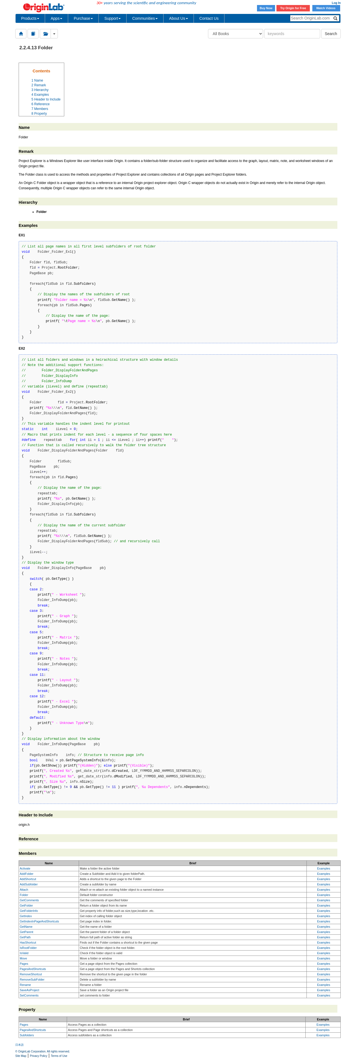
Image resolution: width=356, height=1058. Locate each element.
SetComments (29, 995)
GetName (26, 926)
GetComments (29, 900)
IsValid (24, 953)
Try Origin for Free (293, 8)
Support (112, 18)
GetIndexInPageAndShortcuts (39, 921)
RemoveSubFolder (32, 979)
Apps (56, 18)
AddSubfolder (29, 884)
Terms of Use (59, 1055)
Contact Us (209, 18)
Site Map (20, 1055)
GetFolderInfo (29, 910)
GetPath (25, 937)
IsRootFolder (28, 947)
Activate (25, 868)
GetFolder (26, 905)
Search (331, 33)
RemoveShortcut (31, 974)
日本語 (19, 1044)
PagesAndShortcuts (33, 969)
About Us (178, 18)
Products (30, 18)
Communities (145, 18)
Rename (25, 984)
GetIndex (26, 916)
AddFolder (26, 873)
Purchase (83, 18)
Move (23, 958)
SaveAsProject (29, 990)
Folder (24, 895)
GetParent (26, 932)
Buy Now (266, 8)
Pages (24, 963)
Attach (24, 889)
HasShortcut (28, 942)
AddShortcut (28, 879)
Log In (336, 2)
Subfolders (27, 1035)
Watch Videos (326, 8)
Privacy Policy (38, 1055)
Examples (323, 868)
